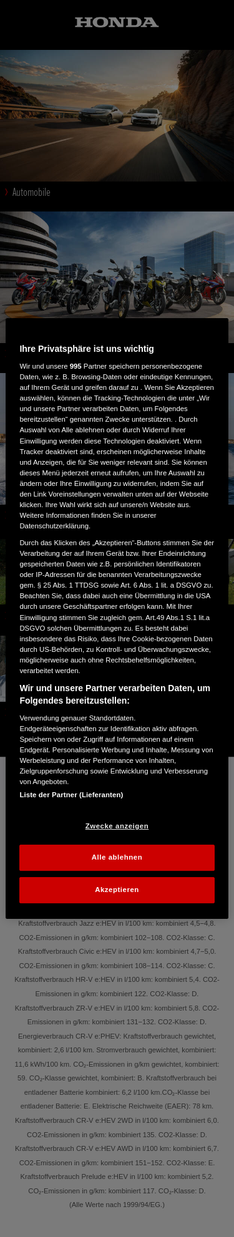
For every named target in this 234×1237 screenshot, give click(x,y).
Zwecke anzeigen (117, 826)
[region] (117, 618)
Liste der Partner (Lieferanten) (71, 794)
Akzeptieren (117, 889)
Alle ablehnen (117, 857)
